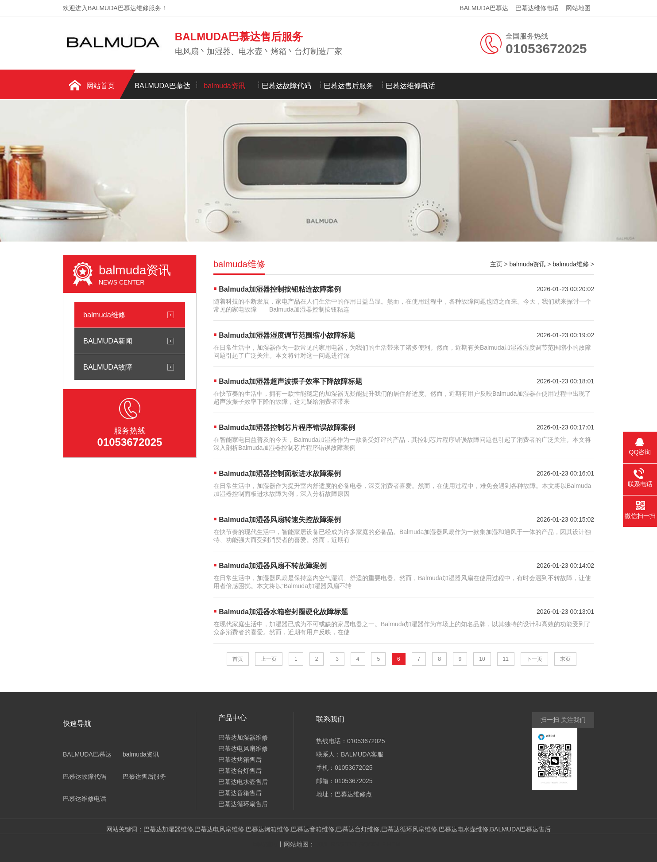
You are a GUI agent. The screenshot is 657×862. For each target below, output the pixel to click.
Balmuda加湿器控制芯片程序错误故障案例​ (287, 427)
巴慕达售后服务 (348, 86)
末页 (565, 659)
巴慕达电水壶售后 (243, 781)
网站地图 (578, 8)
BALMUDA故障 (107, 367)
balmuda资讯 (224, 86)
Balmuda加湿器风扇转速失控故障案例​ (280, 519)
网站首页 (100, 86)
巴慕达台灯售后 (240, 770)
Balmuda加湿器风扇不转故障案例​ (273, 565)
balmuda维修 (104, 315)
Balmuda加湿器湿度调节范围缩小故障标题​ (287, 335)
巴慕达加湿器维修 (243, 737)
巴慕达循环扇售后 (243, 803)
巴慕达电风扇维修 (243, 748)
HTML (395, 844)
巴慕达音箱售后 (240, 792)
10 (482, 659)
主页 (496, 264)
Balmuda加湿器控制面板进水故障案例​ (280, 473)
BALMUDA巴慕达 (484, 8)
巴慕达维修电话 (537, 8)
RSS (337, 844)
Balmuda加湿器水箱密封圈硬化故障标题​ (283, 612)
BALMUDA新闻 (107, 341)
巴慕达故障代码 (286, 86)
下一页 (534, 659)
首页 (237, 659)
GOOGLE (372, 844)
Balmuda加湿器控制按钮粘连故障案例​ (280, 289)
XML (323, 844)
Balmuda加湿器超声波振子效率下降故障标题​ (290, 381)
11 (506, 659)
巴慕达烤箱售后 (240, 759)
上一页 (269, 659)
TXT (351, 844)
